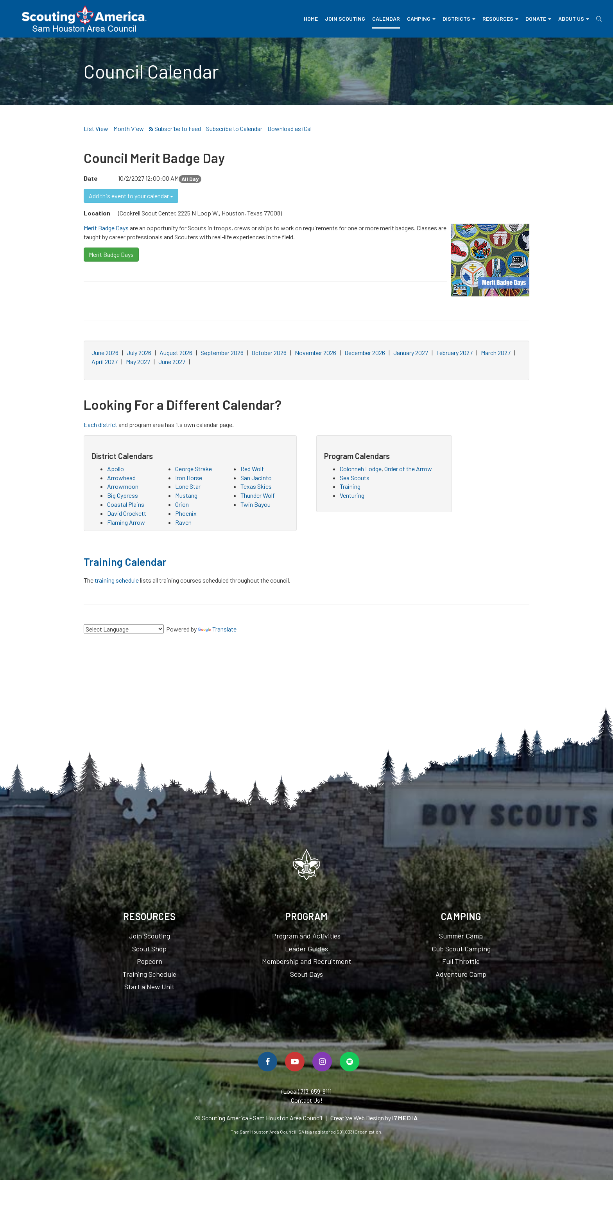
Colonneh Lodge (361, 468)
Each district (100, 424)
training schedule (117, 580)
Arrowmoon (122, 486)
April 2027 (104, 361)
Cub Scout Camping (461, 948)
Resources (500, 18)
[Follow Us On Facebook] (267, 1061)
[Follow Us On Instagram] (322, 1061)
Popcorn (149, 961)
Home (311, 18)
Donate (538, 18)
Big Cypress (122, 495)
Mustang (186, 495)
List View (96, 128)
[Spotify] (349, 1061)
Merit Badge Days (106, 227)
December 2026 (364, 352)
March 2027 (496, 352)
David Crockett (126, 513)
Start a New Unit (149, 986)
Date (91, 178)
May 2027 (138, 361)
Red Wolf (252, 468)
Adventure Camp (461, 974)
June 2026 (104, 352)
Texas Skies (256, 486)
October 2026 (269, 352)
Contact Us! (307, 1100)
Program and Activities (306, 935)
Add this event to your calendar (131, 195)
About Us (573, 18)
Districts (459, 18)
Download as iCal (289, 128)
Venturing (352, 495)
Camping (421, 18)
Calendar (386, 18)
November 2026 (315, 352)
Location (97, 213)
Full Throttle (461, 961)
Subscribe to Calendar (234, 128)
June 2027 (171, 361)
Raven (183, 522)
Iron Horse (188, 477)
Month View (128, 128)
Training (350, 486)
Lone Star (188, 486)
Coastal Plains (125, 504)
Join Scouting (345, 18)
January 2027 (410, 352)
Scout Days (306, 974)
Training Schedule (149, 974)
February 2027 (454, 352)
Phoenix (186, 513)
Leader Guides (306, 948)
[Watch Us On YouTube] (295, 1061)
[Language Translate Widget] (124, 628)
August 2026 (176, 352)
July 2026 (139, 352)
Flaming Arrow (126, 522)
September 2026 (222, 352)
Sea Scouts (354, 477)
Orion (182, 504)
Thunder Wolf (257, 495)
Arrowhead (121, 477)
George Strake (193, 468)
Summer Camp (461, 935)
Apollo (115, 468)
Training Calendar (125, 561)
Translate (217, 629)
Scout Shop (149, 948)
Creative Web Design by (374, 1117)
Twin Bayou (255, 504)
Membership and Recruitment (306, 961)
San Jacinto (256, 477)
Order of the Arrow (408, 468)
